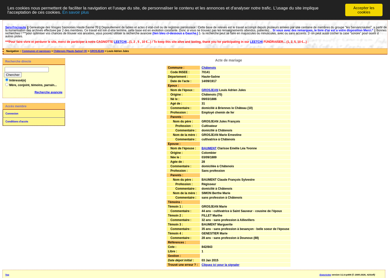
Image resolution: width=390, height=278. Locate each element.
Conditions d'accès (16, 121)
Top (7, 275)
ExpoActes (325, 275)
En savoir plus (75, 12)
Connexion (11, 113)
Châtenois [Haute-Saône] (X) (70, 51)
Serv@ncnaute (15, 27)
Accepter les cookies (363, 10)
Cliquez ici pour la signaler (221, 265)
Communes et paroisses (36, 51)
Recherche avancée (48, 92)
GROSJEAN (97, 51)
